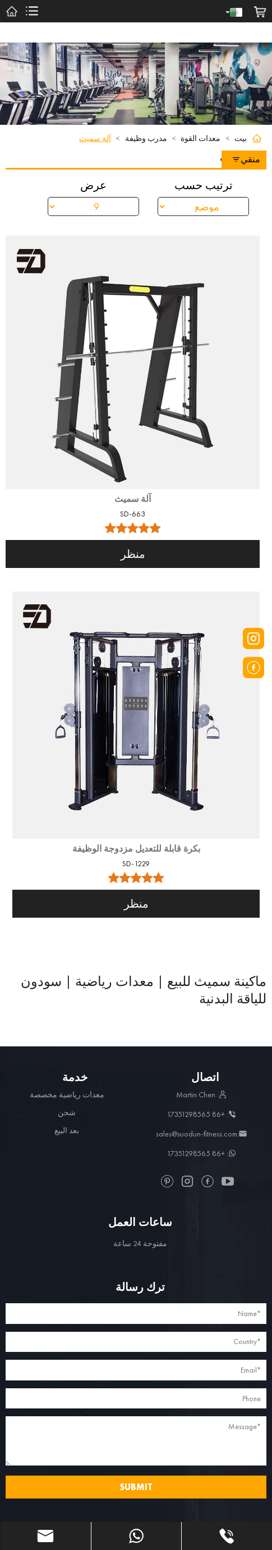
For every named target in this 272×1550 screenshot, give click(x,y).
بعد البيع (66, 1130)
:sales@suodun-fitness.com (201, 1134)
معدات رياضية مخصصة (67, 1094)
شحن (67, 1112)
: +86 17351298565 (201, 1114)
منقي (246, 159)
